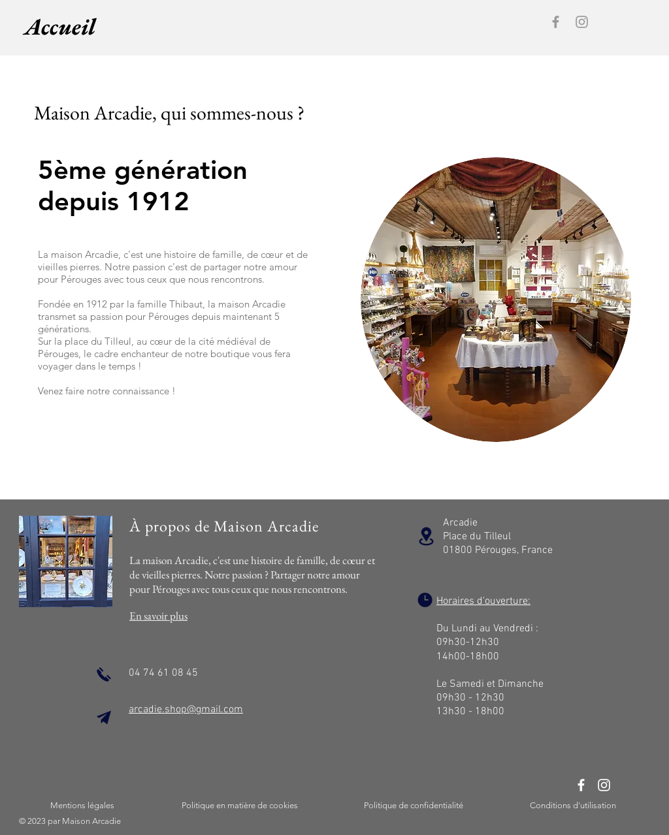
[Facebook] (555, 22)
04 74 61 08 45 (163, 673)
